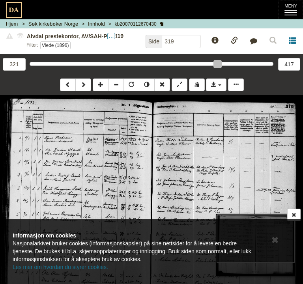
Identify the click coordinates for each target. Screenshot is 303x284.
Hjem (12, 24)
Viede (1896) (55, 45)
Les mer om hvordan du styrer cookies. (60, 267)
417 (289, 64)
